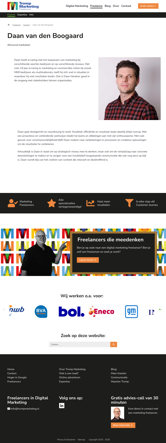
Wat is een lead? (68, 373)
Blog (114, 369)
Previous (3, 309)
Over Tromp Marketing (72, 369)
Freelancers (14, 381)
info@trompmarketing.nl (25, 408)
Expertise (64, 381)
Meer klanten (118, 373)
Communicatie (119, 377)
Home (10, 369)
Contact (11, 373)
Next (160, 309)
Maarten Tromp (120, 381)
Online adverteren (69, 377)
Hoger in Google (17, 377)
